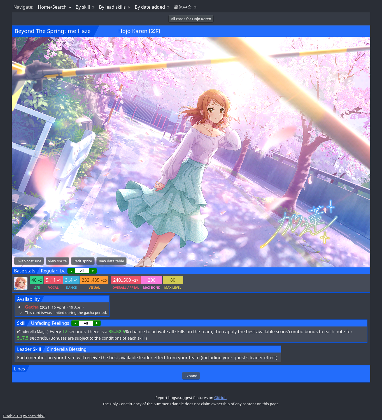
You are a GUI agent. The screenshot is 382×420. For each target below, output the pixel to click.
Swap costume (29, 260)
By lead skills (112, 7)
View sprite (57, 260)
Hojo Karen (132, 31)
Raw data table (111, 260)
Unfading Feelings (50, 323)
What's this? (34, 415)
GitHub (220, 397)
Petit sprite (82, 260)
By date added (150, 7)
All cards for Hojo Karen (191, 18)
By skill (83, 7)
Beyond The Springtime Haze (53, 31)
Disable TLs (12, 415)
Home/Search (52, 7)
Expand (191, 375)
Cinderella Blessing (67, 349)
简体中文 (183, 7)
